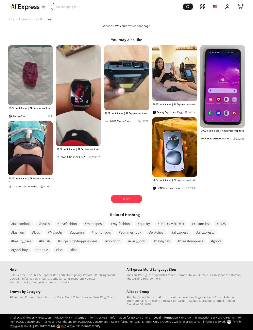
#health (44, 224)
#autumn (77, 232)
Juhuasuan (180, 301)
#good (216, 241)
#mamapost (94, 224)
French (170, 275)
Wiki (96, 297)
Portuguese (145, 275)
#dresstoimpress (190, 241)
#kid (59, 250)
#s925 (221, 224)
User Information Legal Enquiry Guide (136, 321)
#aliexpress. (205, 232)
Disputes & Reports (39, 275)
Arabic (137, 278)
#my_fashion (120, 224)
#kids (36, 232)
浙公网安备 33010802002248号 (78, 326)
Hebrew (148, 278)
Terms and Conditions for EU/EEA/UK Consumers (75, 321)
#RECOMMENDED (171, 224)
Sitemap (80, 317)
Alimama (179, 297)
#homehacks (101, 232)
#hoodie (42, 250)
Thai (129, 278)
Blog (103, 297)
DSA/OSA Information (23, 278)
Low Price (57, 297)
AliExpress (165, 297)
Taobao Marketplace (202, 301)
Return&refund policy (67, 275)
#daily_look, (137, 241)
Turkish (212, 275)
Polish (158, 278)
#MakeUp (55, 232)
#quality (144, 224)
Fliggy (199, 297)
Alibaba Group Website (141, 297)
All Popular (16, 297)
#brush (44, 241)
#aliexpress (179, 232)
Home (11, 19)
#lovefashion (67, 224)
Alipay (190, 297)
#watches (156, 232)
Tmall (220, 301)
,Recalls (64, 282)
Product (30, 297)
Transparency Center (81, 278)
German (182, 275)
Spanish (159, 275)
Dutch (202, 275)
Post (49, 19)
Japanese (224, 275)
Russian (131, 275)
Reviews (87, 297)
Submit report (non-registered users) (33, 282)
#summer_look (130, 232)
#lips (73, 250)
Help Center (17, 275)
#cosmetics (200, 224)
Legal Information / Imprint (172, 317)
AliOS (139, 304)
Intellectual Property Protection (30, 317)
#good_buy (19, 250)
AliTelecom (152, 301)
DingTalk (166, 301)
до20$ (38, 19)
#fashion (17, 232)
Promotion (43, 297)
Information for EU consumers (130, 317)
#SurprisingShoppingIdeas (77, 241)
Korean (236, 275)
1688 (147, 304)
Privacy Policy (63, 317)
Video (110, 297)
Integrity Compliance (52, 278)
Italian (192, 275)
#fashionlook (20, 224)
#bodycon (112, 241)
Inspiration (25, 19)
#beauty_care (21, 241)
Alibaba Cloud (213, 297)
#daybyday (162, 241)
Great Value (72, 297)
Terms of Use (98, 317)
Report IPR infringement (99, 275)
